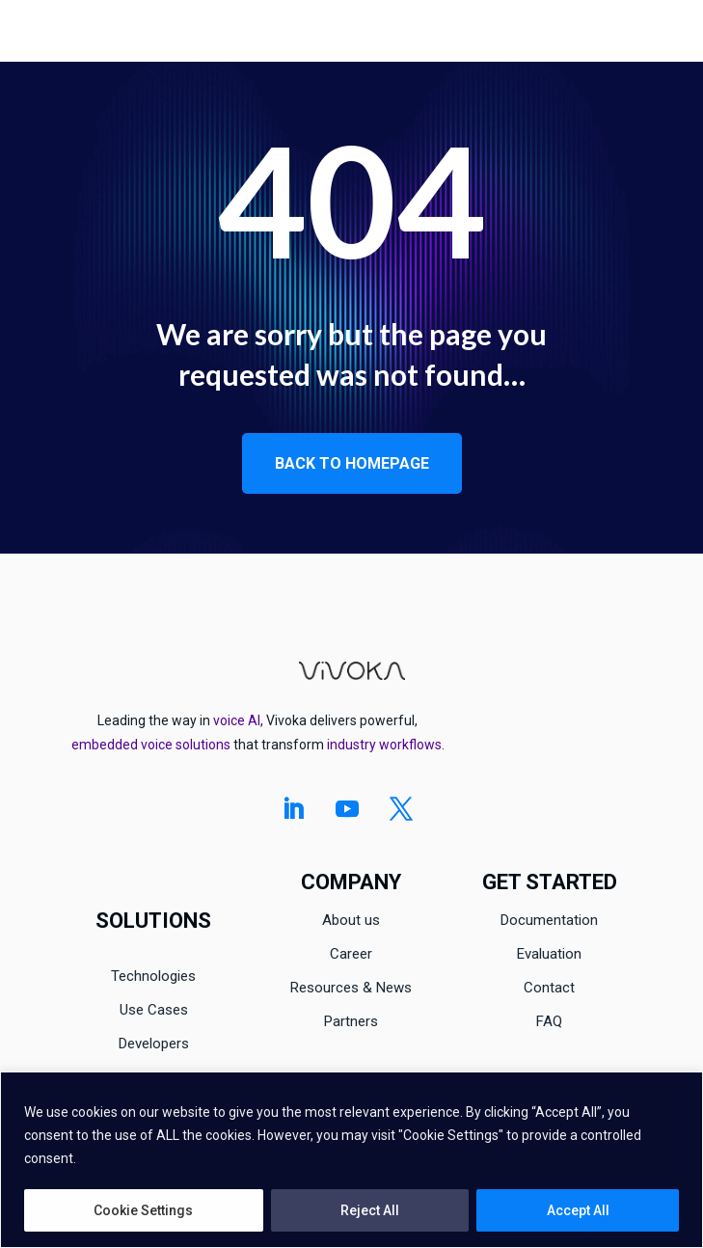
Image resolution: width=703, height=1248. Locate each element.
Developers (154, 1043)
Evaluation (549, 954)
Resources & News (351, 987)
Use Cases (154, 1009)
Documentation (549, 920)
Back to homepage (352, 463)
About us (351, 920)
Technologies (153, 976)
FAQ (549, 1021)
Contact (549, 987)
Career (351, 954)
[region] (351, 1160)
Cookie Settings (143, 1210)
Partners (351, 1021)
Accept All (578, 1210)
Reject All (369, 1210)
